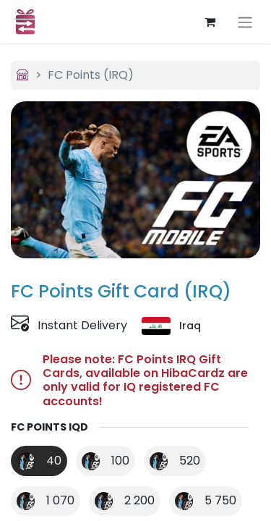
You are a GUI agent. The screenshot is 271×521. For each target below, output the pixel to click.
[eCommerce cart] (209, 21)
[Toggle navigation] (245, 22)
